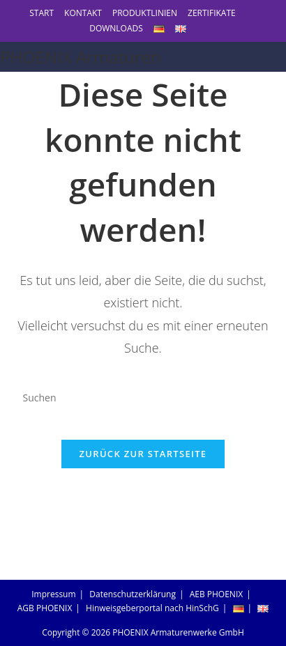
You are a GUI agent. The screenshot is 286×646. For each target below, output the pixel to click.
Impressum (53, 594)
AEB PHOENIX (216, 594)
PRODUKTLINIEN (144, 13)
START (41, 13)
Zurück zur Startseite (143, 453)
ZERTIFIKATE (212, 13)
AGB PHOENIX (45, 608)
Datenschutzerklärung (132, 594)
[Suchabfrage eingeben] (143, 398)
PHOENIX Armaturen (80, 56)
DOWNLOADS (116, 28)
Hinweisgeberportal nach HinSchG (152, 608)
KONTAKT (83, 13)
